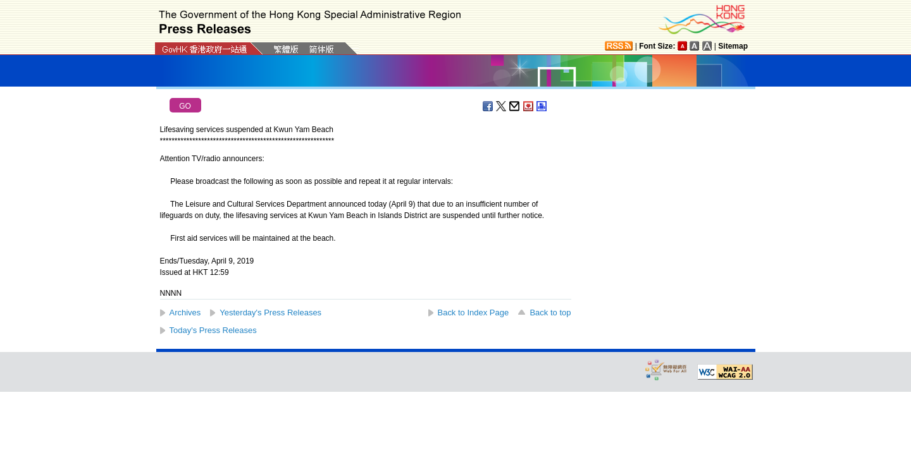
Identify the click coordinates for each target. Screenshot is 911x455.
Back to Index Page (473, 312)
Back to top (550, 312)
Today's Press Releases (213, 330)
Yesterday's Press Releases (270, 312)
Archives (185, 312)
